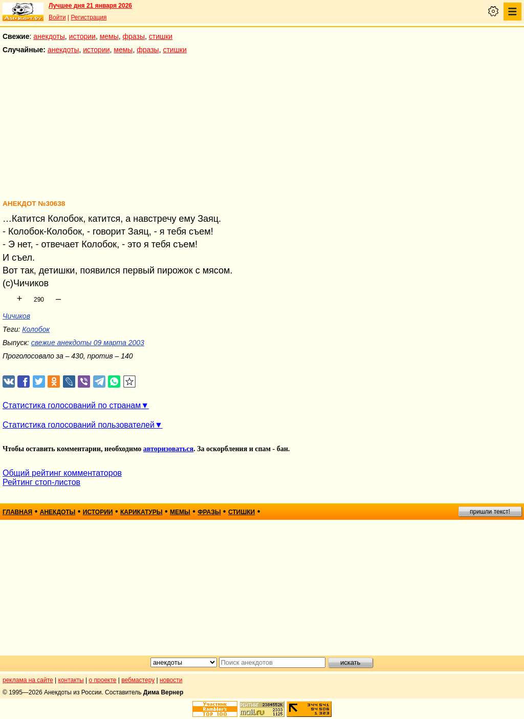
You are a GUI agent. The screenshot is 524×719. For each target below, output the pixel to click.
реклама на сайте (28, 680)
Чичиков (16, 316)
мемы (109, 36)
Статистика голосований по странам (72, 405)
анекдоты (49, 36)
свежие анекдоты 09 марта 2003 (87, 343)
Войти (57, 17)
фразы (134, 36)
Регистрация (88, 17)
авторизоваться (168, 449)
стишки (160, 36)
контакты (71, 680)
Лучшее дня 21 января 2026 (90, 5)
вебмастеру (138, 680)
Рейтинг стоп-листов (41, 482)
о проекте (103, 680)
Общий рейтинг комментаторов (62, 473)
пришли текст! (490, 511)
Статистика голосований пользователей (79, 424)
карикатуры (141, 512)
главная (17, 512)
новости (171, 680)
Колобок (36, 329)
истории (82, 36)
